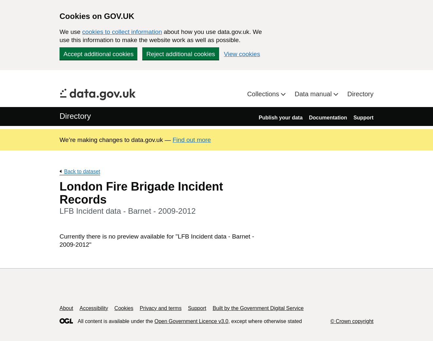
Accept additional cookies (98, 54)
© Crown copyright (351, 321)
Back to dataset (82, 171)
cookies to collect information (122, 31)
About (66, 308)
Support (363, 117)
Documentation (328, 117)
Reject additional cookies (180, 54)
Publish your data (281, 117)
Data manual (314, 94)
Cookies (123, 308)
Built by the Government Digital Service (258, 308)
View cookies (242, 54)
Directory (360, 94)
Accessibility (93, 308)
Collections (264, 94)
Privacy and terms (161, 308)
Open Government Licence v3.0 (191, 321)
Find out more (192, 139)
